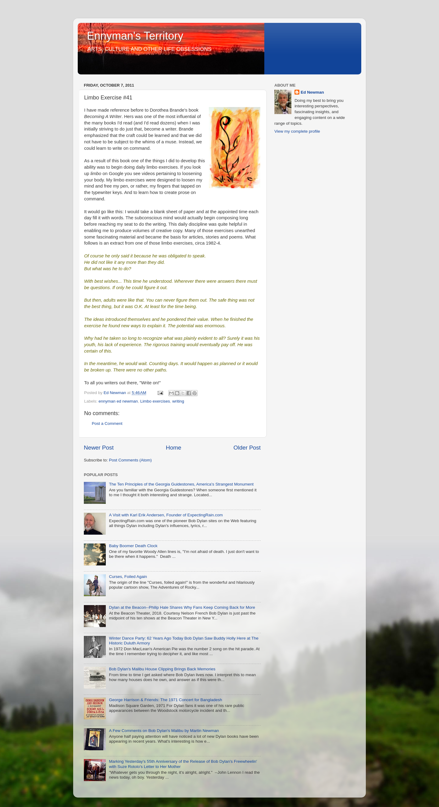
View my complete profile (297, 131)
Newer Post (99, 447)
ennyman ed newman (118, 401)
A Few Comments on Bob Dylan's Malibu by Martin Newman (164, 730)
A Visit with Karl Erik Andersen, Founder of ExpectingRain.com (166, 515)
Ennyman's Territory (135, 36)
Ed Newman (312, 92)
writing (178, 401)
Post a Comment (107, 423)
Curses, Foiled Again (128, 576)
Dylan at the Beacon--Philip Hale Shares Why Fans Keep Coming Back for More (182, 607)
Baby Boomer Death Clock (133, 545)
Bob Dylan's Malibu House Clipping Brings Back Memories (162, 669)
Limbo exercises (155, 401)
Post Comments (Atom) (130, 460)
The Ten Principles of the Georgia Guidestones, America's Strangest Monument (181, 484)
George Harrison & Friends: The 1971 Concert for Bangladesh (165, 700)
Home (173, 447)
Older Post (247, 447)
